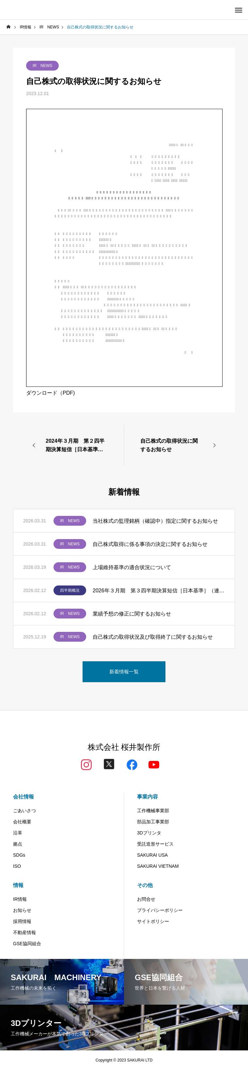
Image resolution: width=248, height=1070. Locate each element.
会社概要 (22, 821)
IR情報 (20, 899)
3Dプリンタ (149, 832)
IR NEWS (42, 65)
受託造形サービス (155, 844)
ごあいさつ (24, 810)
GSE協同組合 (27, 943)
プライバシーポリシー (160, 910)
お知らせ (22, 910)
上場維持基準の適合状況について (132, 567)
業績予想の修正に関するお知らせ (132, 614)
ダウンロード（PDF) (50, 393)
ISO (17, 866)
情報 (18, 885)
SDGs (19, 855)
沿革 (17, 832)
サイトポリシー (153, 921)
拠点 (17, 844)
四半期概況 (70, 590)
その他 (145, 885)
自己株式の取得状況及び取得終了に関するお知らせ (153, 637)
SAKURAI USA (152, 855)
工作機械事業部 (153, 810)
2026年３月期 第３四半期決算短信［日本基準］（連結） (159, 590)
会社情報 (23, 796)
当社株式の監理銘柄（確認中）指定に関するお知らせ (155, 521)
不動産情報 (24, 932)
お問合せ (146, 899)
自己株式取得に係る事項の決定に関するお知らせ (150, 544)
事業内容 (147, 796)
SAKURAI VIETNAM (158, 866)
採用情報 (22, 921)
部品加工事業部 (153, 821)
